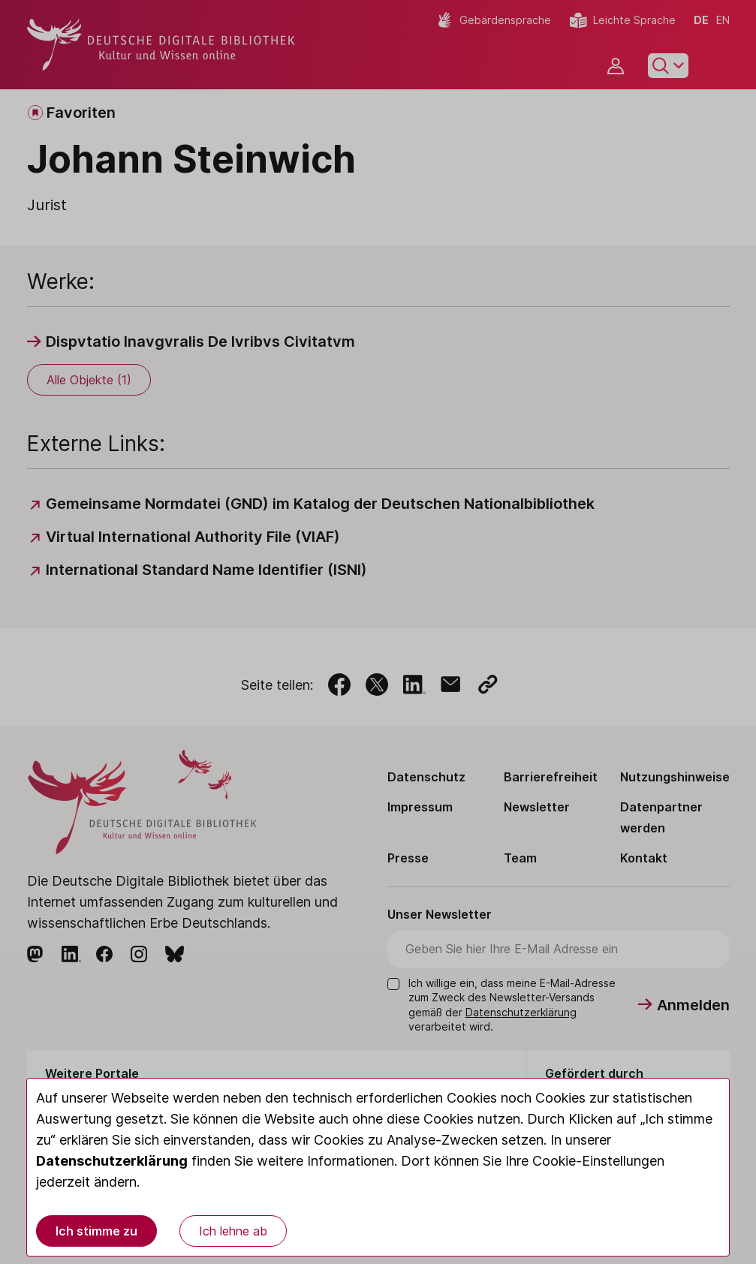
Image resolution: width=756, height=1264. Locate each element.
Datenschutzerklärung (112, 1161)
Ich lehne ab (233, 1230)
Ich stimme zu (96, 1230)
